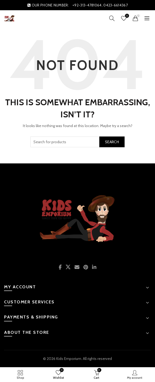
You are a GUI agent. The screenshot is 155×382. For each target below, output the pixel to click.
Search (112, 141)
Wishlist (126, 16)
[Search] (112, 18)
